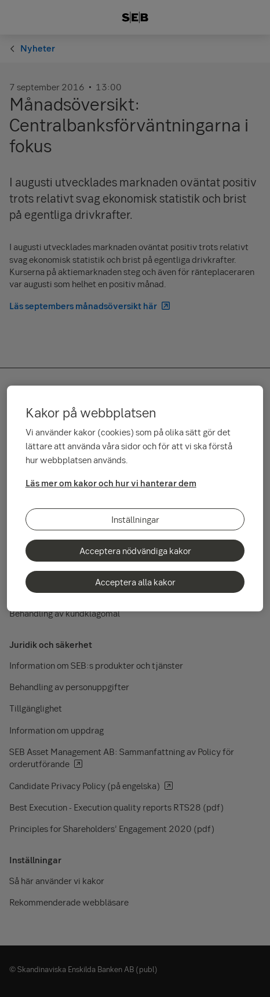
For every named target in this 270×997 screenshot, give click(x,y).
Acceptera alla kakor (135, 582)
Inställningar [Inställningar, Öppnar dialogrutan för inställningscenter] (135, 519)
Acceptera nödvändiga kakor (135, 550)
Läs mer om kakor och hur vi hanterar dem (110, 483)
